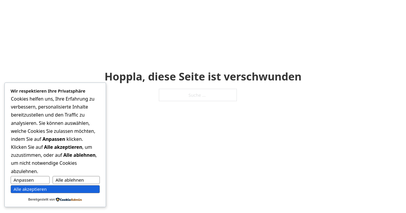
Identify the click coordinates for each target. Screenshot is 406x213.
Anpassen (24, 180)
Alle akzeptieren (30, 189)
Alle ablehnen (70, 180)
